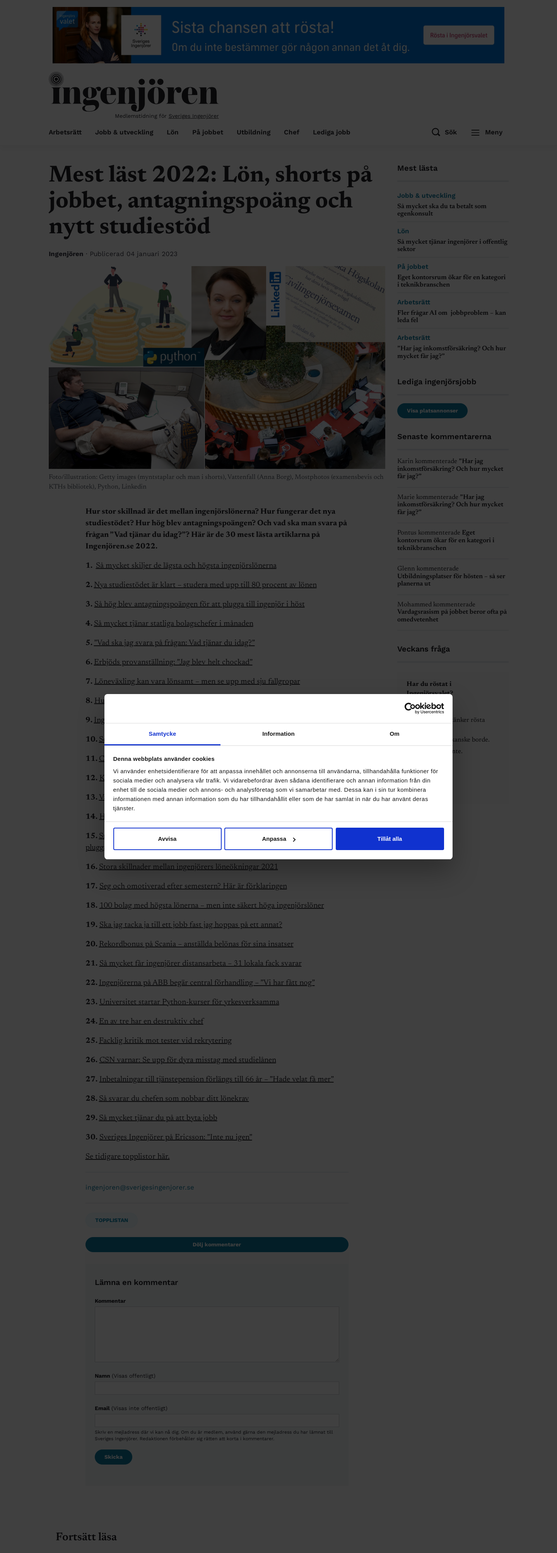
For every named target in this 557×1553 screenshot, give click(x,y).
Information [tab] (278, 733)
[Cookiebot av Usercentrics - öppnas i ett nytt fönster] (410, 708)
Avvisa (167, 838)
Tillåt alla (390, 838)
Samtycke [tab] (162, 733)
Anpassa (279, 838)
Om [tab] (394, 733)
